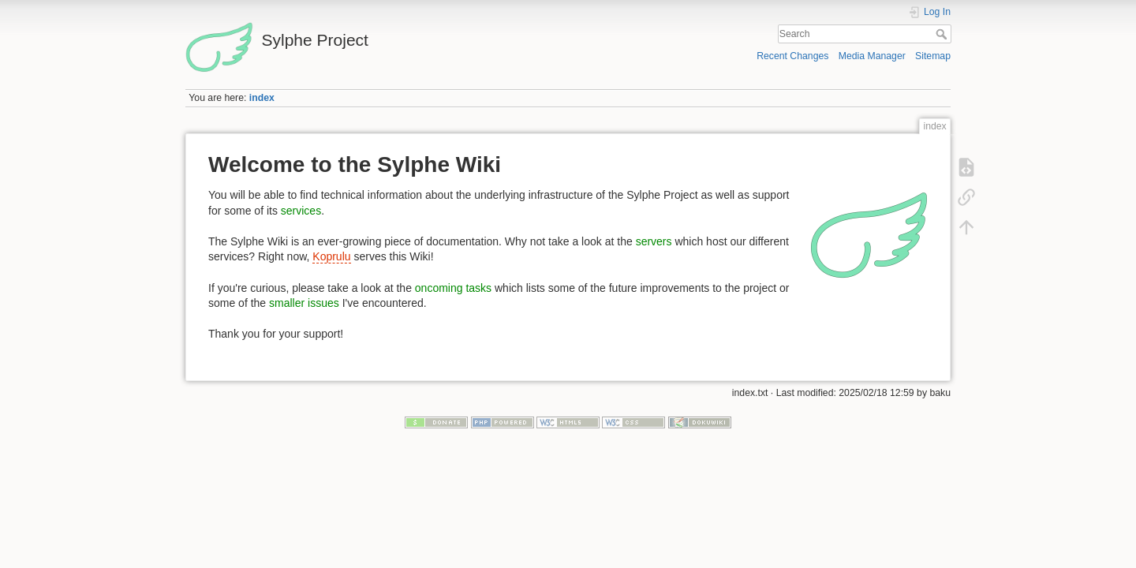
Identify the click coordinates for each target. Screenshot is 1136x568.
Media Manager (872, 56)
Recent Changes (792, 56)
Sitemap (933, 56)
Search (943, 33)
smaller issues (304, 303)
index (262, 97)
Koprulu (331, 256)
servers (654, 241)
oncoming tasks (453, 288)
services (301, 210)
